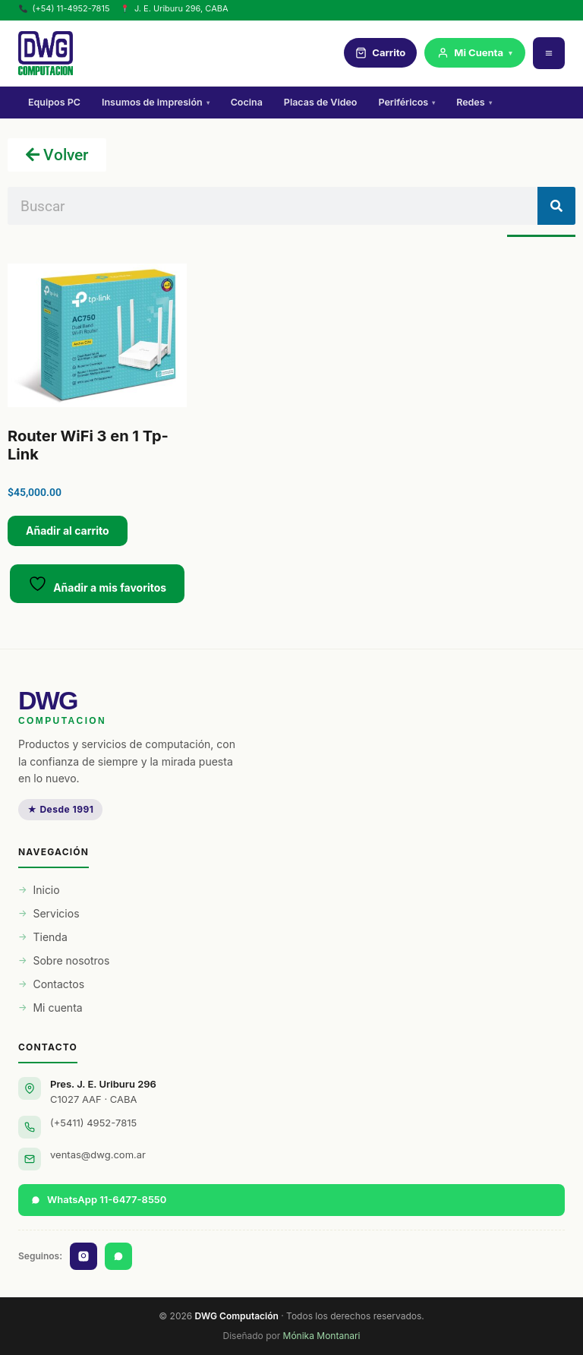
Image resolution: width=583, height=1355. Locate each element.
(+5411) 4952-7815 (93, 1123)
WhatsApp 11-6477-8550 (98, 1199)
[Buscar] (556, 206)
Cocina (247, 102)
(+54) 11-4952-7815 (64, 8)
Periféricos (406, 102)
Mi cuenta (57, 1007)
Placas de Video (321, 102)
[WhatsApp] (118, 1256)
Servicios (56, 913)
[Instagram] (83, 1256)
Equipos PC (54, 102)
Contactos (58, 984)
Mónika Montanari (322, 1335)
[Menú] (549, 53)
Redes (473, 102)
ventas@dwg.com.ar (98, 1154)
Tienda (50, 936)
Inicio (46, 889)
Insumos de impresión (156, 102)
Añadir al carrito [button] (67, 530)
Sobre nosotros (71, 960)
